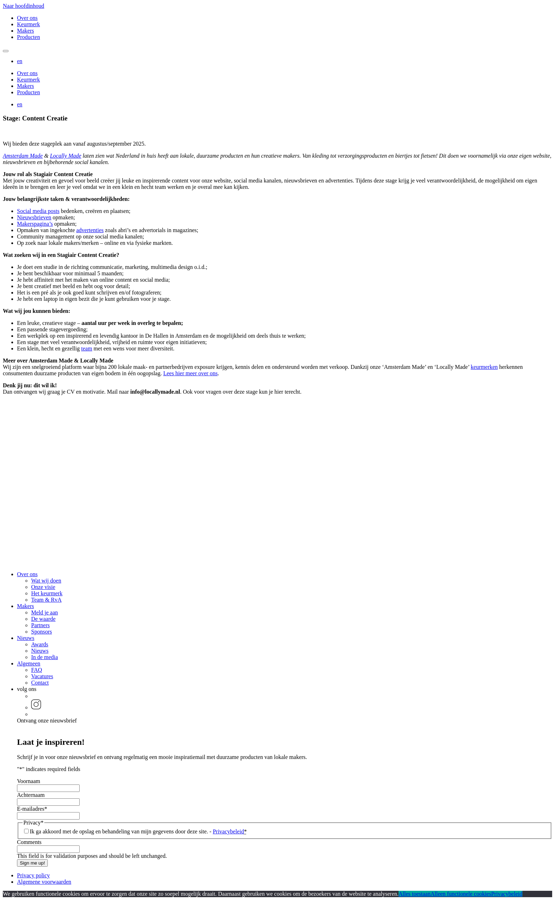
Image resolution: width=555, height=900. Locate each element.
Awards (39, 644)
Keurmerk (28, 24)
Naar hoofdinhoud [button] (23, 6)
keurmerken (484, 367)
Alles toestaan (414, 894)
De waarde (43, 619)
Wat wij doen (46, 581)
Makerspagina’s (35, 224)
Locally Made (65, 156)
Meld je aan (44, 612)
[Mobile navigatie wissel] (5, 51)
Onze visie (43, 587)
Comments (29, 842)
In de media (44, 657)
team (86, 348)
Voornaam (28, 781)
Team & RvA (46, 600)
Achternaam (31, 795)
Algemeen (28, 663)
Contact (40, 683)
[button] (19, 61)
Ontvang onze (47, 721)
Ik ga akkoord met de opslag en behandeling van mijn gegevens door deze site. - (138, 831)
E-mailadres (32, 809)
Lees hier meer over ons (190, 373)
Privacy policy (33, 875)
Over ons (27, 18)
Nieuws (25, 638)
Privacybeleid (228, 831)
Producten (28, 37)
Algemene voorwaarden (44, 882)
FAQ (36, 670)
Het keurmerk (46, 593)
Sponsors (41, 632)
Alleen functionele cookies (460, 894)
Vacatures (42, 676)
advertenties (90, 230)
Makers (25, 31)
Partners (40, 625)
